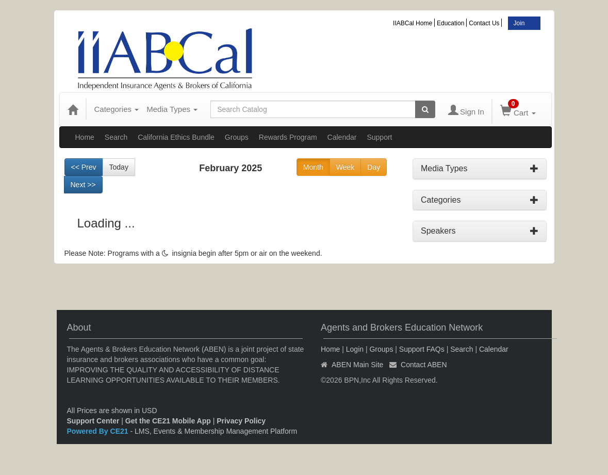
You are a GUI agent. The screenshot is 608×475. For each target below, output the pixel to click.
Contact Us (484, 23)
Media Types (172, 109)
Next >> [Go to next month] (83, 185)
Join (518, 23)
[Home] (73, 109)
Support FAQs (422, 349)
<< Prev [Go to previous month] (83, 167)
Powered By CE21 (98, 431)
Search (116, 137)
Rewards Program (288, 137)
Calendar (342, 137)
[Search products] (425, 109)
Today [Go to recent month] (118, 167)
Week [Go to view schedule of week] (345, 167)
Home (84, 137)
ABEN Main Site (357, 365)
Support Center (93, 421)
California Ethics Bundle (176, 137)
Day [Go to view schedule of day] (373, 167)
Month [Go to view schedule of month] (313, 167)
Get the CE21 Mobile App (168, 421)
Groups (237, 137)
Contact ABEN (424, 365)
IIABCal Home (412, 23)
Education (450, 23)
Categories (116, 109)
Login (355, 349)
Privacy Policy (241, 421)
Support (379, 137)
